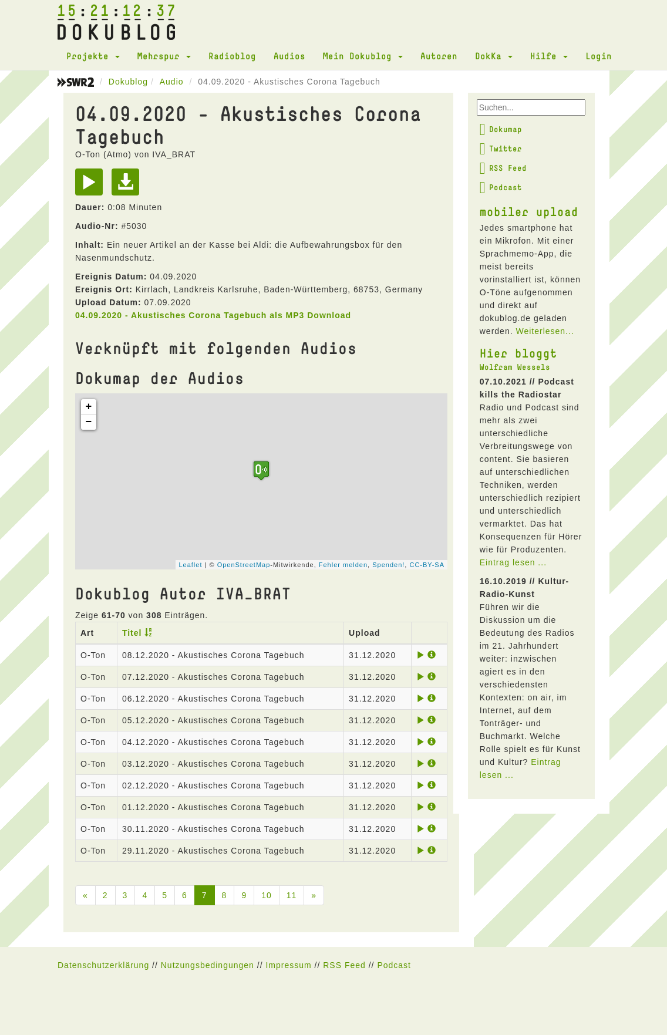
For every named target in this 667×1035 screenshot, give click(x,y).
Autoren (438, 55)
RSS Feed (503, 168)
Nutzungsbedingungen (207, 965)
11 (292, 895)
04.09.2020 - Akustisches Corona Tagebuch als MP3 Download (213, 315)
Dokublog (128, 81)
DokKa (494, 55)
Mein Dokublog (363, 55)
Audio (172, 81)
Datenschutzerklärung (103, 965)
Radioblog (232, 55)
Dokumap (501, 129)
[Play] (92, 186)
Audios (289, 55)
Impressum (288, 965)
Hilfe (549, 55)
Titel (132, 633)
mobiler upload (529, 211)
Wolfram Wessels (515, 367)
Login (598, 55)
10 (266, 895)
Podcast (501, 187)
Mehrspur (164, 55)
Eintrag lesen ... (513, 562)
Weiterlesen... (545, 331)
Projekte (93, 55)
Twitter (501, 148)
